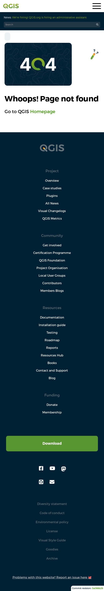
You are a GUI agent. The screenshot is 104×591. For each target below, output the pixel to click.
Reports (52, 347)
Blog (52, 378)
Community (52, 235)
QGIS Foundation (52, 260)
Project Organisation (52, 267)
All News (52, 203)
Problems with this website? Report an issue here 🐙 (52, 577)
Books (52, 362)
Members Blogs (52, 290)
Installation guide (52, 324)
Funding (52, 395)
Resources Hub (52, 355)
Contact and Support (52, 370)
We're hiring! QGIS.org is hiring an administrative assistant (49, 17)
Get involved (52, 245)
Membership (52, 412)
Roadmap (52, 340)
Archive (52, 558)
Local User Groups (52, 275)
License (52, 531)
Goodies (52, 549)
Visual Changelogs (52, 210)
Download (52, 443)
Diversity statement (52, 503)
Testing (52, 332)
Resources (52, 307)
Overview (52, 180)
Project (52, 171)
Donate (52, 404)
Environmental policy (52, 522)
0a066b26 (97, 588)
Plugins (52, 195)
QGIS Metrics (52, 218)
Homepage (42, 111)
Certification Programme (52, 252)
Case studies (52, 188)
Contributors (52, 283)
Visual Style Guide (52, 540)
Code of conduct (52, 512)
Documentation (52, 317)
